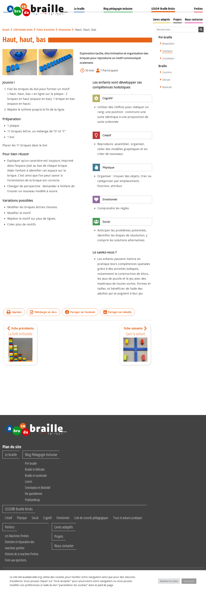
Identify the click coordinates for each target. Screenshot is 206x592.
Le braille (78, 8)
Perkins (199, 8)
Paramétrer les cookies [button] (169, 581)
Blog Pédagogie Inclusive (44, 455)
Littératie (166, 79)
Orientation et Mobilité (41, 488)
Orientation (70, 29)
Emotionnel (69, 518)
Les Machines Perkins (19, 543)
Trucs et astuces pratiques (142, 518)
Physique (24, 518)
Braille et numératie (39, 475)
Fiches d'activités (50, 29)
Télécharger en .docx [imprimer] (43, 312)
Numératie (167, 86)
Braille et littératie (37, 469)
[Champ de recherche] (176, 29)
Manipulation (169, 43)
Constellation (168, 58)
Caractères (167, 72)
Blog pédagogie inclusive (117, 8)
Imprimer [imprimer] (14, 312)
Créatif (9, 518)
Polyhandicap (34, 500)
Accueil (6, 29)
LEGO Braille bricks (25, 29)
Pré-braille (33, 463)
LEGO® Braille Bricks (163, 8)
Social (38, 518)
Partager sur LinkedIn (117, 312)
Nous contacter (195, 19)
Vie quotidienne (36, 493)
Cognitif (52, 518)
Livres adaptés (162, 19)
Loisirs (30, 481)
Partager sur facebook (80, 312)
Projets (178, 19)
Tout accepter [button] (188, 581)
